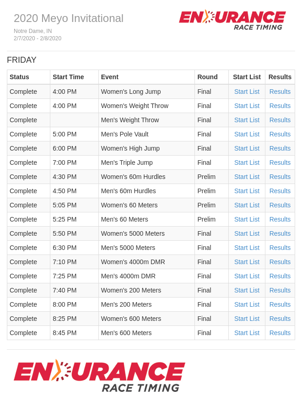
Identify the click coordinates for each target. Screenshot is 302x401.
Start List (246, 91)
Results (280, 91)
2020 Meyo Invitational (69, 18)
